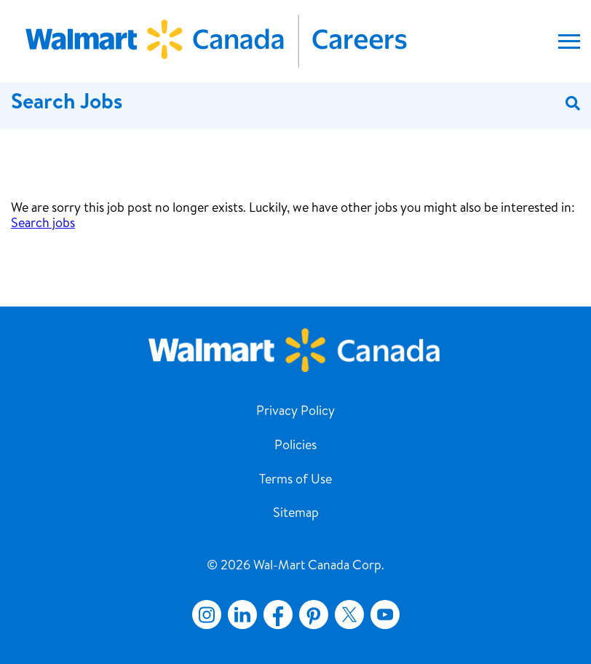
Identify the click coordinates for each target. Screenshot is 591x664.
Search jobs (43, 224)
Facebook (275, 614)
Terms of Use (295, 480)
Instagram (206, 614)
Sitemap (296, 514)
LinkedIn (242, 614)
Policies (295, 446)
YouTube (385, 614)
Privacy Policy (295, 412)
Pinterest (313, 614)
